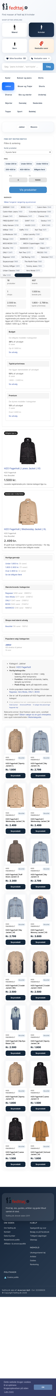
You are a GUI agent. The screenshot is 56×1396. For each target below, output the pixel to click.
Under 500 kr (26, 164)
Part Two (25, 252)
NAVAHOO (26, 248)
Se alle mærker (23, 275)
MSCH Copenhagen (33, 243)
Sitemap (33, 1240)
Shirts (41, 78)
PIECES (42, 252)
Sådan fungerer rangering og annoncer (20, 202)
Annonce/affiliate (25, 705)
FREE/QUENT (10, 221)
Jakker (8, 86)
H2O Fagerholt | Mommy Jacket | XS (39, 931)
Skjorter (8, 103)
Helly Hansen (11, 225)
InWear (8, 230)
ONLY (7, 252)
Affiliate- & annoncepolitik (15, 1244)
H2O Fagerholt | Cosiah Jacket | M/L (15, 986)
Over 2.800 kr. (11, 571)
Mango (8, 239)
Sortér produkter (10, 148)
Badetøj (32, 111)
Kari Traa (40, 230)
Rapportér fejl (13, 707)
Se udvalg (13, 352)
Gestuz (46, 221)
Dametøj (22, 103)
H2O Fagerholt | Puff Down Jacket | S (14, 875)
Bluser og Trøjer (25, 86)
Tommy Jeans (34, 266)
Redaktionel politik (12, 1240)
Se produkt (15, 775)
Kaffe (24, 230)
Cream (7, 216)
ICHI (46, 225)
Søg (48, 66)
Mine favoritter (16, 58)
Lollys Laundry (31, 234)
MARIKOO (26, 239)
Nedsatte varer (40, 58)
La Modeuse (10, 234)
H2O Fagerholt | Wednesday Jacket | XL (25, 529)
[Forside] (15, 7)
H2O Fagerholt (23, 667)
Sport (19, 111)
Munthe (8, 248)
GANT (29, 221)
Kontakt (7, 1232)
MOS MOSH (10, 243)
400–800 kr (25, 169)
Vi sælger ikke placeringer (41, 705)
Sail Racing (28, 257)
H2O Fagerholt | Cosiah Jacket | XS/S (40, 986)
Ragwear (9, 257)
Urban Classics (11, 270)
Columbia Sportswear (40, 212)
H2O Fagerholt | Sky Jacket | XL (39, 764)
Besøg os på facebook (39, 1232)
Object (45, 248)
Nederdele (37, 103)
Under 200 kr (11, 164)
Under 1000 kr (42, 164)
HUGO (30, 225)
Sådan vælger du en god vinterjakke (35, 714)
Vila (7, 275)
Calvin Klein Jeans (12, 212)
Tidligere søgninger (38, 1236)
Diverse (8, 95)
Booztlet (8, 626)
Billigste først (39, 169)
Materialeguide (34, 717)
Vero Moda (33, 270)
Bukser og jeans (24, 78)
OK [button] (43, 1387)
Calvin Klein (44, 207)
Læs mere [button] (9, 1392)
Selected (47, 257)
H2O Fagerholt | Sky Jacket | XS (14, 931)
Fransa (44, 216)
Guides (33, 1260)
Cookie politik (11, 1277)
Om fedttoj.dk (10, 1228)
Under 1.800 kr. (12, 563)
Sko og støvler (25, 95)
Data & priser (13, 705)
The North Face (33, 261)
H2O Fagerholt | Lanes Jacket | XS (22, 468)
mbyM (44, 239)
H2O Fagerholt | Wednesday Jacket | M (40, 820)
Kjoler (7, 78)
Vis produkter (28, 189)
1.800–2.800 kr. (12, 567)
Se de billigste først (13, 574)
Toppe (8, 111)
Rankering (34, 1264)
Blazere (34, 127)
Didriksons (25, 216)
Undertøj (42, 95)
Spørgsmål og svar (38, 1228)
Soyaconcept (10, 261)
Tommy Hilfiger (11, 266)
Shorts (42, 86)
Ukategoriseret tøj (37, 1252)
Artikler (33, 1256)
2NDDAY (8, 207)
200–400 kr (10, 169)
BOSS (26, 207)
